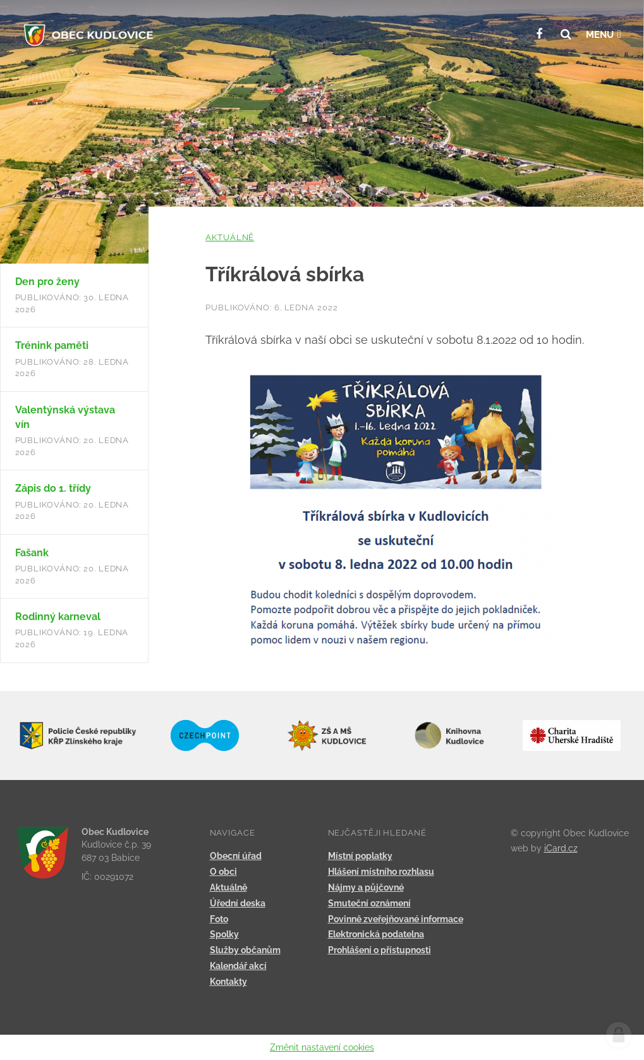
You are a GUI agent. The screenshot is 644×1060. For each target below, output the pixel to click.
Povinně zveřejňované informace (395, 919)
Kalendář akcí (238, 966)
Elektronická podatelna (376, 934)
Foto (219, 919)
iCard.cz (561, 848)
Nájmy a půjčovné (366, 887)
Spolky (224, 934)
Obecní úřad (236, 856)
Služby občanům (245, 950)
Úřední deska (237, 903)
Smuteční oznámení (369, 903)
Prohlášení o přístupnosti (379, 950)
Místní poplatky (360, 856)
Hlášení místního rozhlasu (381, 872)
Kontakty (228, 982)
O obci (223, 872)
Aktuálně (229, 237)
